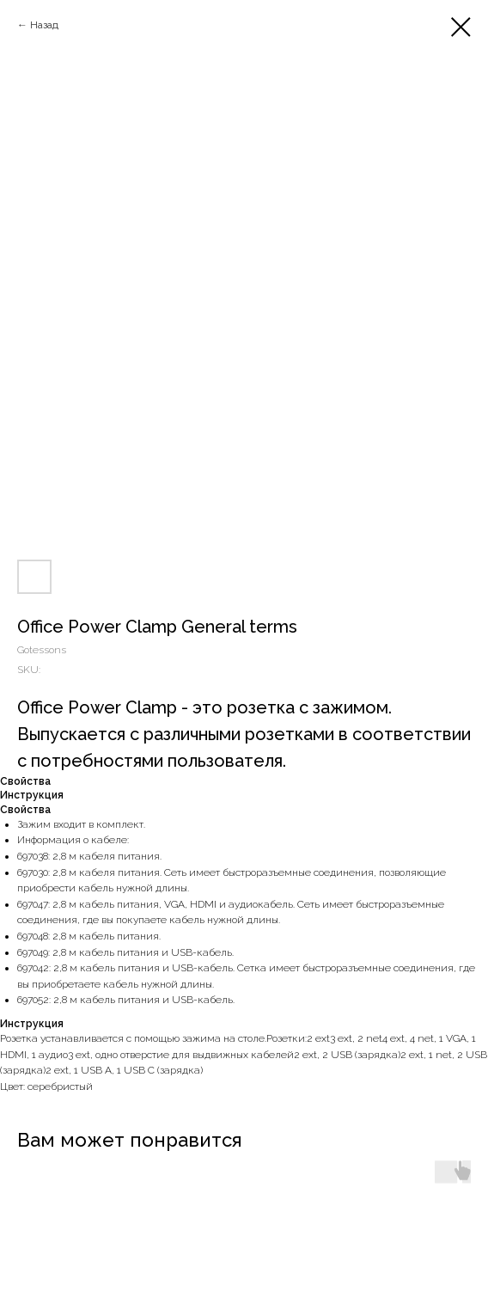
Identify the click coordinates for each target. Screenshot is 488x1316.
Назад (44, 25)
